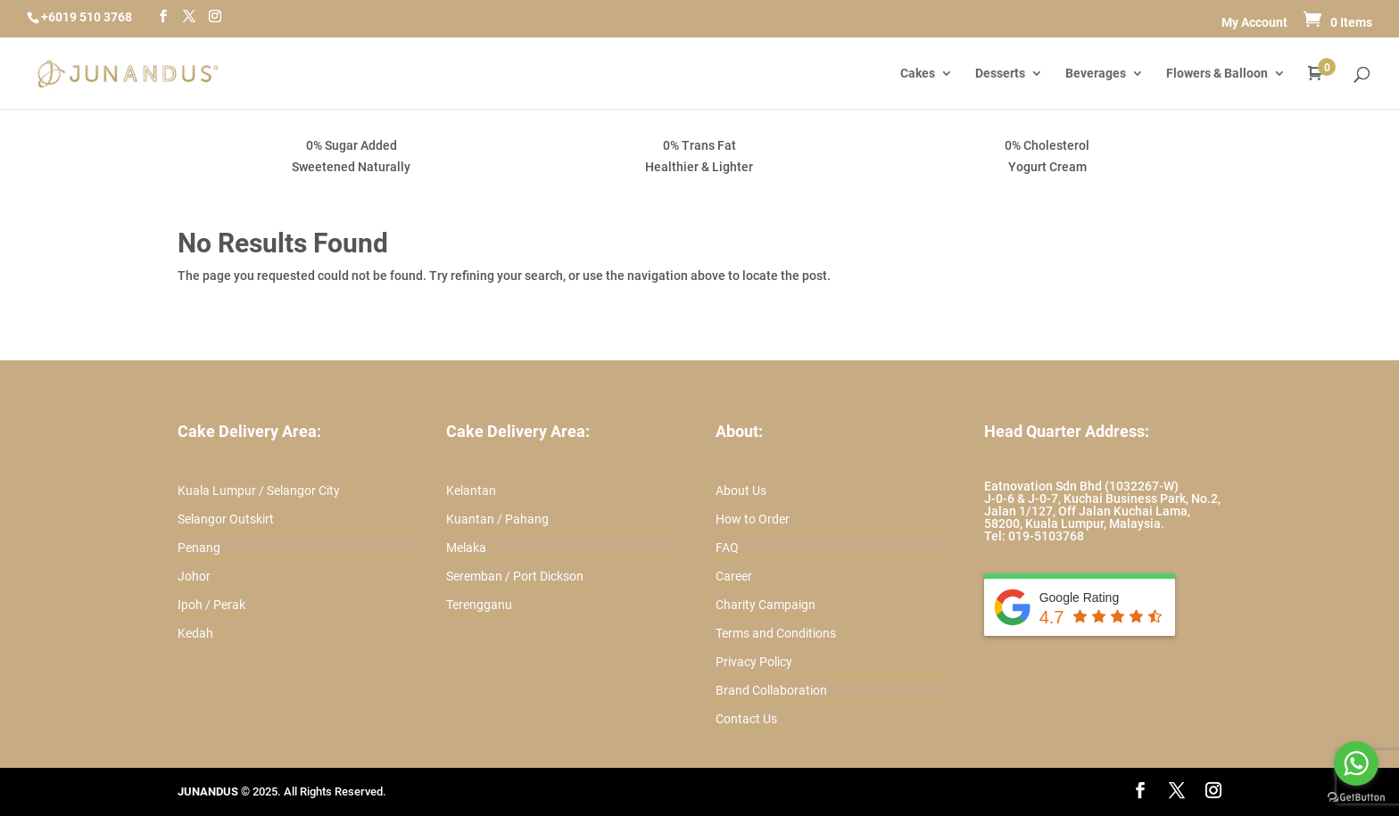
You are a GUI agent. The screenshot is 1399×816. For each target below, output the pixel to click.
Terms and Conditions (776, 633)
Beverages (1095, 73)
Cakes (917, 73)
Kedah (195, 633)
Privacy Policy (754, 662)
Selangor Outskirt (226, 519)
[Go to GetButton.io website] (1356, 798)
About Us (741, 490)
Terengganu (479, 605)
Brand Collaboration (771, 690)
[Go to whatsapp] (1356, 763)
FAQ (727, 547)
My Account (1254, 22)
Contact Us (746, 719)
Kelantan (471, 490)
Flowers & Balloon (1217, 73)
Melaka (466, 547)
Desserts (1000, 73)
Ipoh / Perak (211, 605)
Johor (194, 576)
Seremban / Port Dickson (515, 576)
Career (734, 576)
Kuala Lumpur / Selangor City (259, 490)
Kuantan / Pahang (497, 519)
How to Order (753, 519)
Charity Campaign (765, 605)
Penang (199, 547)
